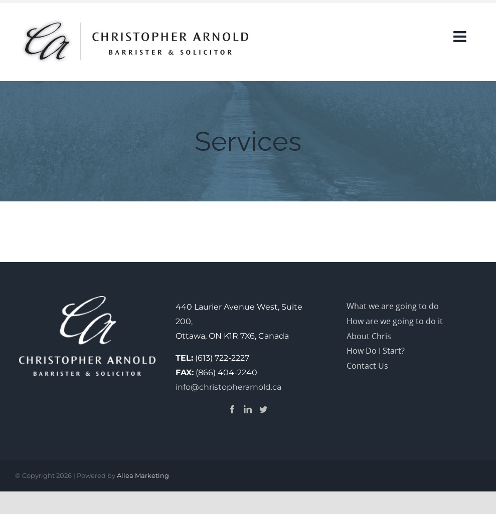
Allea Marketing (143, 475)
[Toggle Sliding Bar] (460, 25)
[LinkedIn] (248, 409)
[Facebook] (232, 409)
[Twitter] (263, 409)
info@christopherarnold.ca (228, 387)
